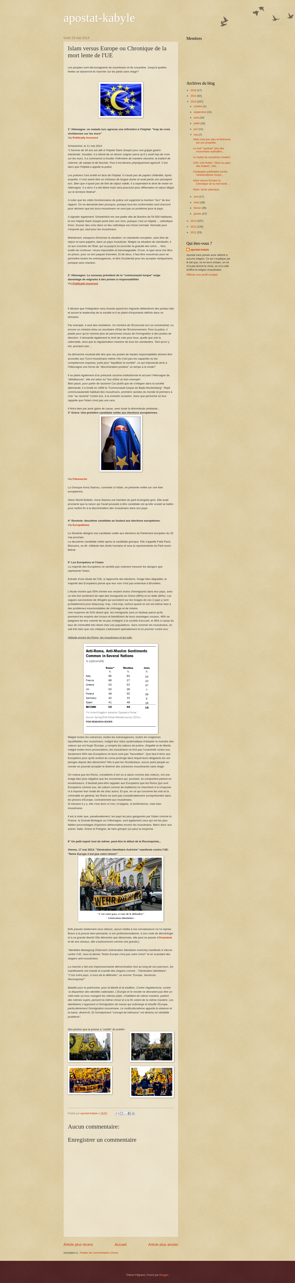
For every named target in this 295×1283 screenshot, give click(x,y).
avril (196, 196)
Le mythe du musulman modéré (211, 157)
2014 (194, 101)
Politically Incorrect (85, 137)
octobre (198, 106)
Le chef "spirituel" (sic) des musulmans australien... (208, 150)
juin (196, 129)
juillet (197, 123)
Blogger (163, 1274)
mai (196, 134)
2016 (194, 90)
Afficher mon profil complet (202, 274)
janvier (198, 213)
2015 (194, 95)
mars (197, 202)
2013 (194, 220)
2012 (194, 226)
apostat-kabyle (99, 17)
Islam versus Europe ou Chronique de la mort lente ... (211, 182)
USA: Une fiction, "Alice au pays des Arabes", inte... (211, 164)
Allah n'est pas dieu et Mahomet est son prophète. (211, 141)
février (198, 207)
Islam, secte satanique (206, 189)
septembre (200, 112)
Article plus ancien (163, 1245)
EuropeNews (81, 525)
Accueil (120, 1245)
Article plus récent (78, 1245)
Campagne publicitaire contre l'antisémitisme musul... (210, 173)
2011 (194, 232)
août (197, 117)
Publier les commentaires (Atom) (99, 1252)
